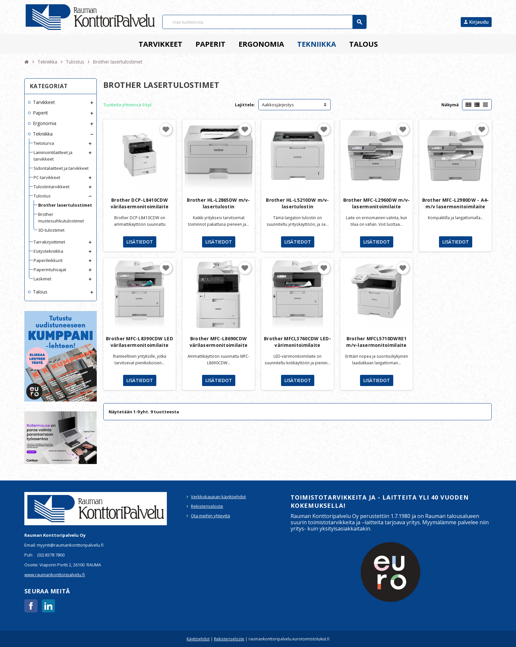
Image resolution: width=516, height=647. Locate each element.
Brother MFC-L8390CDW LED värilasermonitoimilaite (139, 341)
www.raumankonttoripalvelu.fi (54, 575)
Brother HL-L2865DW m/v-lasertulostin (218, 203)
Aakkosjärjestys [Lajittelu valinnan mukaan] (278, 105)
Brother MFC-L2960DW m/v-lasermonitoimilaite (376, 203)
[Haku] (264, 22)
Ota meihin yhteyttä (210, 516)
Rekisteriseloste (207, 506)
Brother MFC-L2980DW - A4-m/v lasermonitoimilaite (455, 203)
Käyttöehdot (198, 638)
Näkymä (450, 105)
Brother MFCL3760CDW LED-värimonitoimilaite (297, 341)
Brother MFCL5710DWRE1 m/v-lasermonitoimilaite (376, 341)
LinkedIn (48, 605)
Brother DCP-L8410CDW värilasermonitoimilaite (139, 203)
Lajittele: (245, 105)
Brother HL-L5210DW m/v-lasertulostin (297, 203)
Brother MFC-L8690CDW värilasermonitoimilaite (218, 341)
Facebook (31, 605)
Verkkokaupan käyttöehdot (218, 497)
